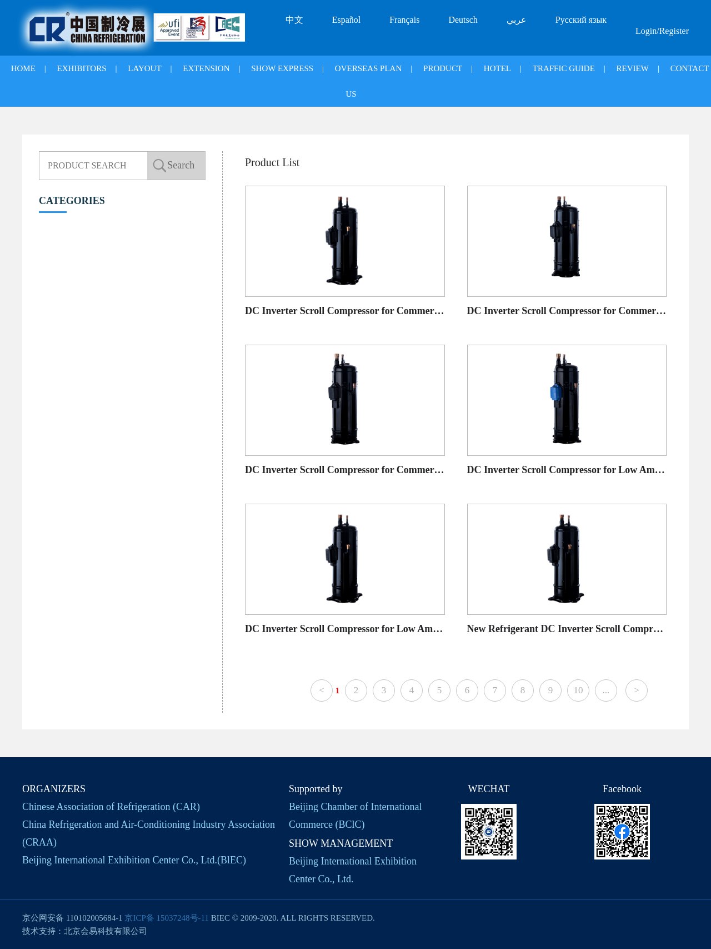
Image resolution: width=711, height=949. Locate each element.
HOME (23, 68)
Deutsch (462, 19)
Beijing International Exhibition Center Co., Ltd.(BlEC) (134, 860)
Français (404, 19)
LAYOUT (144, 68)
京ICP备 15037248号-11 (166, 917)
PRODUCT (442, 68)
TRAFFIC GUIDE (564, 68)
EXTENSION (206, 68)
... (606, 690)
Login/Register (662, 31)
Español (346, 19)
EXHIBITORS (82, 68)
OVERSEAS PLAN (368, 68)
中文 (294, 19)
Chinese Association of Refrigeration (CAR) (111, 806)
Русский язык (581, 19)
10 (578, 690)
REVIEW (633, 68)
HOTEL (497, 68)
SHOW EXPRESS (282, 68)
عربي (517, 19)
